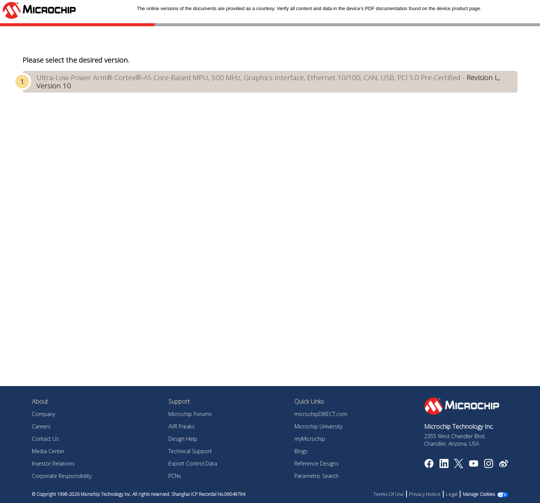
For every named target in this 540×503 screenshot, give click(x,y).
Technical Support (190, 451)
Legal (452, 494)
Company (43, 414)
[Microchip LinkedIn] (443, 466)
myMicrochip (309, 438)
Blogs (301, 451)
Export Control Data (192, 463)
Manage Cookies (479, 494)
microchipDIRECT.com (320, 414)
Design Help (182, 438)
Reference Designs (316, 463)
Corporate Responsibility (62, 475)
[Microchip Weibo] (503, 465)
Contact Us (45, 438)
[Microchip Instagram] (488, 466)
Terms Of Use (389, 494)
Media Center (48, 451)
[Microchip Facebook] (429, 466)
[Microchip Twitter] (458, 466)
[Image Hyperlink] (473, 464)
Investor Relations (53, 463)
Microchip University (318, 426)
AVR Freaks (181, 426)
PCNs (174, 475)
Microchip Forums (190, 414)
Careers (41, 426)
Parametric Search (316, 475)
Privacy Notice (425, 494)
